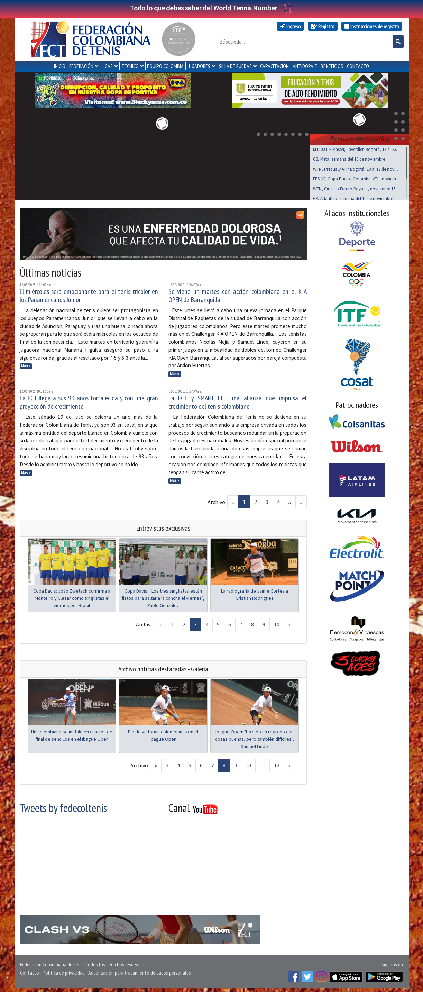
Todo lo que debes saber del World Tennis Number (211, 7)
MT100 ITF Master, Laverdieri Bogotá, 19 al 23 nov (357, 148)
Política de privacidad (64, 971)
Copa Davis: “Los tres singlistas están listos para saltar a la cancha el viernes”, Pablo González (163, 596)
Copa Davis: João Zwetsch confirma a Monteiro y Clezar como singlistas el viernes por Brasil (71, 596)
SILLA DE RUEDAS (235, 66)
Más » (25, 364)
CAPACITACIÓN (274, 66)
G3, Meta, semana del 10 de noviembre (349, 158)
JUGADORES (198, 66)
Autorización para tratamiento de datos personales (139, 971)
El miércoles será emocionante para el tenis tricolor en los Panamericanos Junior (89, 294)
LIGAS (107, 66)
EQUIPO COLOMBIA (165, 66)
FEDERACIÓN (81, 66)
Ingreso (290, 26)
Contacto (29, 971)
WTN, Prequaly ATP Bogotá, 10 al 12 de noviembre (357, 168)
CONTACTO (358, 66)
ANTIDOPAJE (305, 66)
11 (262, 763)
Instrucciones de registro (371, 26)
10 (276, 623)
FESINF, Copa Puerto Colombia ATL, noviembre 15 (357, 177)
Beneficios (332, 66)
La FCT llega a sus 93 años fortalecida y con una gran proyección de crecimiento (89, 400)
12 (276, 763)
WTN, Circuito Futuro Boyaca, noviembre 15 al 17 (357, 187)
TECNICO (130, 66)
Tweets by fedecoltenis (63, 806)
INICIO (59, 66)
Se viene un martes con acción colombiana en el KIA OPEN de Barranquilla (237, 294)
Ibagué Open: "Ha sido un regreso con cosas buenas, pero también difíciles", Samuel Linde (254, 737)
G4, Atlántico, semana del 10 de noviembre (353, 197)
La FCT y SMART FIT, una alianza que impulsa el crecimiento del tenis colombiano (237, 400)
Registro (322, 26)
